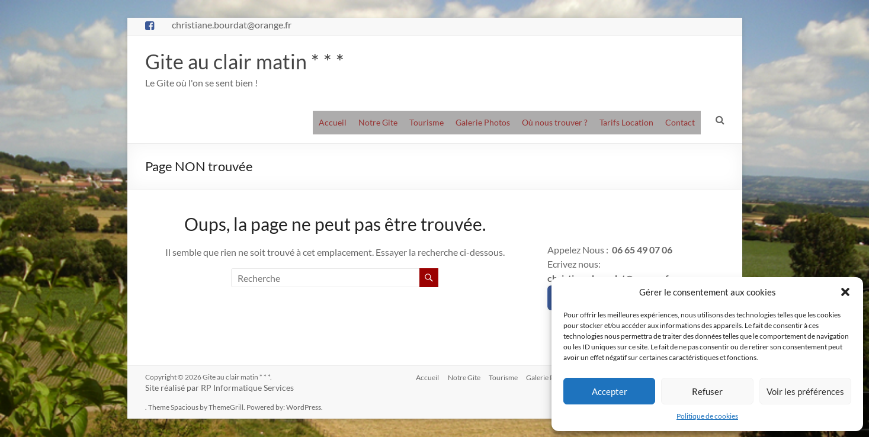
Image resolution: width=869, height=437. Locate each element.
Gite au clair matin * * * (248, 62)
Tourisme (426, 123)
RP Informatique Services (247, 388)
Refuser (707, 391)
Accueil (333, 123)
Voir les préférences (805, 391)
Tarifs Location (626, 123)
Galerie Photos (483, 123)
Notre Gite (377, 123)
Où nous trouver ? (555, 123)
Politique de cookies (707, 416)
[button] (845, 292)
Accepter (609, 391)
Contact (680, 123)
